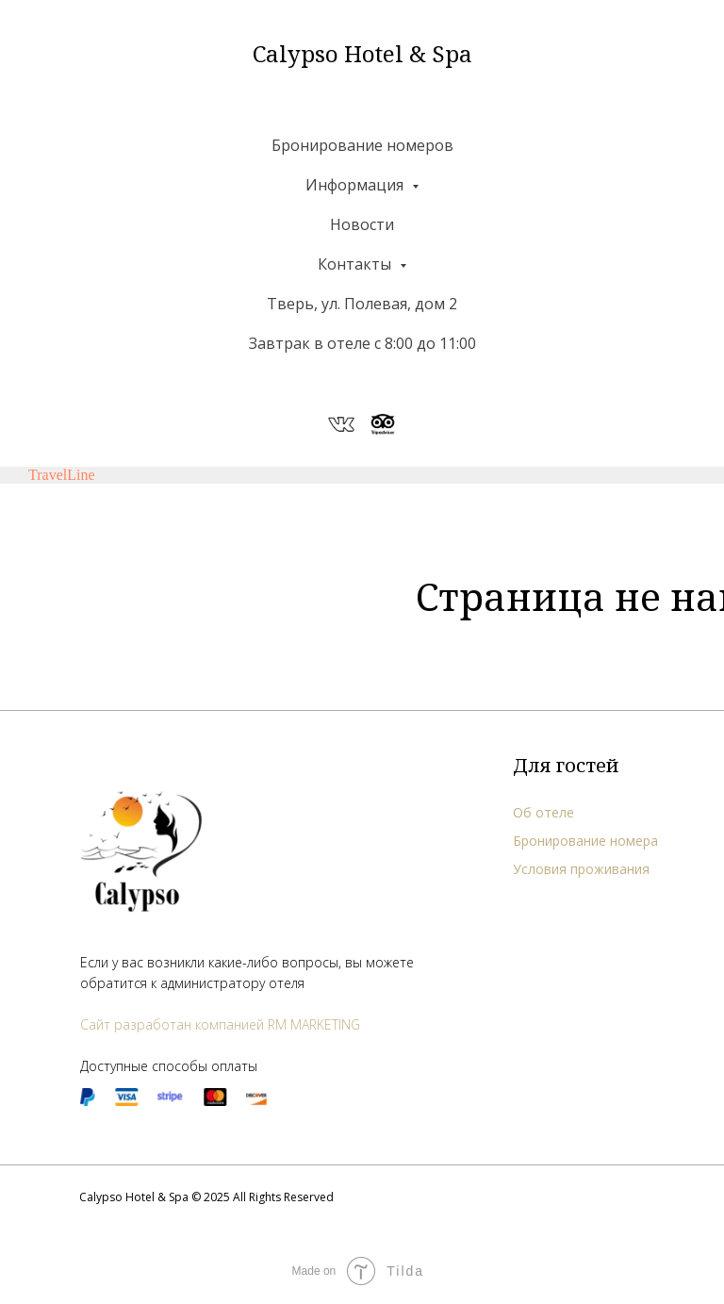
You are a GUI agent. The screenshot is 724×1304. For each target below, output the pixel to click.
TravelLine (61, 475)
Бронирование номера (585, 841)
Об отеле (543, 812)
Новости (362, 224)
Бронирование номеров (362, 145)
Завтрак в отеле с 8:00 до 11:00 (362, 343)
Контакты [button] (356, 264)
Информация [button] (356, 184)
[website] (341, 424)
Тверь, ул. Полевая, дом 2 (362, 303)
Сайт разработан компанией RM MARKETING (220, 1024)
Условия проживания (581, 869)
